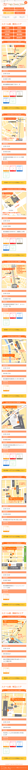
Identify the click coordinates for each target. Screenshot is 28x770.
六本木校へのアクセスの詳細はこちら (13, 255)
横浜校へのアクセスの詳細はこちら (14, 678)
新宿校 (19, 31)
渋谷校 (19, 28)
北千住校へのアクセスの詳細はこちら (13, 536)
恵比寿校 (20, 34)
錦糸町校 (20, 38)
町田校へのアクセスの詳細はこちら (14, 396)
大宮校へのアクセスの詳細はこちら (14, 758)
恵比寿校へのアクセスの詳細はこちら (13, 470)
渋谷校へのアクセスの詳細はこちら (14, 182)
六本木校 (7, 31)
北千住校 (7, 38)
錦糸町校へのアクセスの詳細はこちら (13, 604)
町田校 (7, 34)
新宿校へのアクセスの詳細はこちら (14, 329)
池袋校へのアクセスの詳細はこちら (14, 108)
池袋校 (7, 28)
